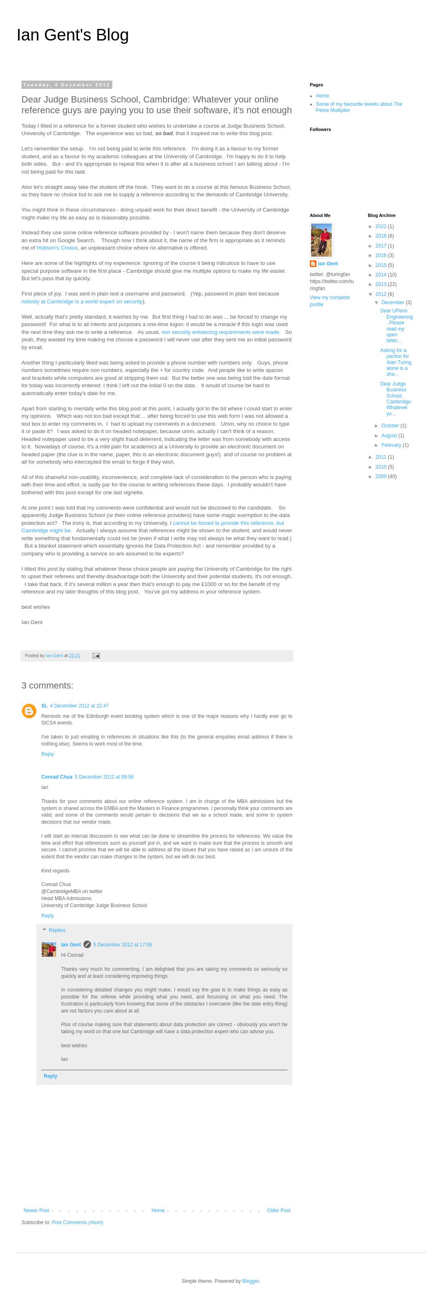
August (389, 435)
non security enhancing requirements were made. (221, 332)
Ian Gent (71, 945)
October (390, 426)
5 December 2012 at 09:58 (104, 777)
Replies (57, 931)
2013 (381, 284)
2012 (381, 294)
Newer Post (36, 1210)
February (391, 445)
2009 (381, 476)
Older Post (278, 1210)
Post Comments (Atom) (77, 1222)
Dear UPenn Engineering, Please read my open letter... (396, 325)
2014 (381, 275)
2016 (381, 255)
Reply (47, 754)
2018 (381, 236)
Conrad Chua (56, 777)
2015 (381, 265)
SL (44, 706)
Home (158, 1210)
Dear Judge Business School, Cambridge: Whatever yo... (396, 399)
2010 (381, 467)
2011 (381, 457)
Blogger (250, 1281)
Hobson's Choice (57, 248)
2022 (381, 226)
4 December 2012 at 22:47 (79, 706)
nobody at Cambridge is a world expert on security (82, 301)
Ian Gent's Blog (73, 35)
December (393, 302)
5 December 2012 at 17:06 (122, 945)
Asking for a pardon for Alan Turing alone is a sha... (395, 362)
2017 (381, 246)
